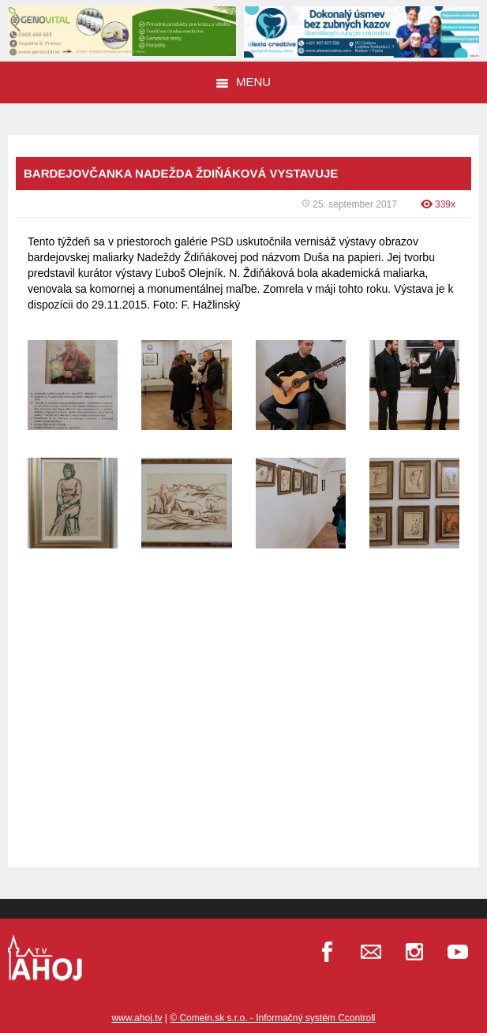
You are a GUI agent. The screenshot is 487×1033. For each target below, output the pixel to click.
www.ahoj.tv (136, 1018)
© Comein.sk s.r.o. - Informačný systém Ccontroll (272, 1018)
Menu (243, 82)
